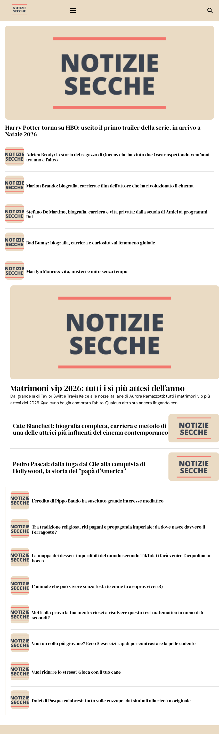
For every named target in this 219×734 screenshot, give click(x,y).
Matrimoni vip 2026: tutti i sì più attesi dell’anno (97, 388)
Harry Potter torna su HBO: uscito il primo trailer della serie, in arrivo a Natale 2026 (102, 130)
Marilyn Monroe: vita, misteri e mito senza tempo (76, 271)
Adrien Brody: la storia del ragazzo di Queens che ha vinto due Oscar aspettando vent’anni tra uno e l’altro (117, 157)
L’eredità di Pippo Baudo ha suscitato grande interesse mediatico (98, 501)
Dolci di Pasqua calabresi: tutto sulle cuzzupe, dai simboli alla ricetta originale (111, 700)
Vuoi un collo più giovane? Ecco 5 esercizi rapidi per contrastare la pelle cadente (114, 643)
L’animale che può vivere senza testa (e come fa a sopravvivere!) (97, 586)
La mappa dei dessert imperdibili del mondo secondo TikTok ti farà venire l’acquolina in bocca (121, 558)
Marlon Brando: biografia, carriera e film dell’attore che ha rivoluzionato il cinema (109, 186)
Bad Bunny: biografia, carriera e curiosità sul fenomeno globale (90, 243)
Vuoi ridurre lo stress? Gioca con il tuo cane (76, 672)
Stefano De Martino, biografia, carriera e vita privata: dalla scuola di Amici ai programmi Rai (116, 214)
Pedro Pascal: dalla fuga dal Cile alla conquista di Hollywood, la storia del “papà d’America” (79, 467)
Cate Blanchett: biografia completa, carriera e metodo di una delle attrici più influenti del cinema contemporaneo (90, 429)
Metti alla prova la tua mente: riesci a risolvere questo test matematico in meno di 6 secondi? (117, 615)
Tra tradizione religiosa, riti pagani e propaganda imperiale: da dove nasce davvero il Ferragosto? (118, 529)
